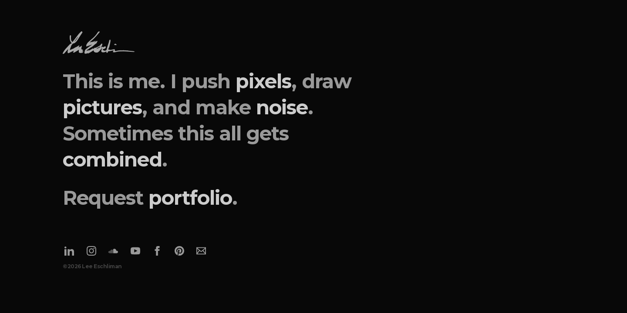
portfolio (190, 198)
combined (112, 159)
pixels (263, 81)
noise (282, 107)
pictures (102, 107)
